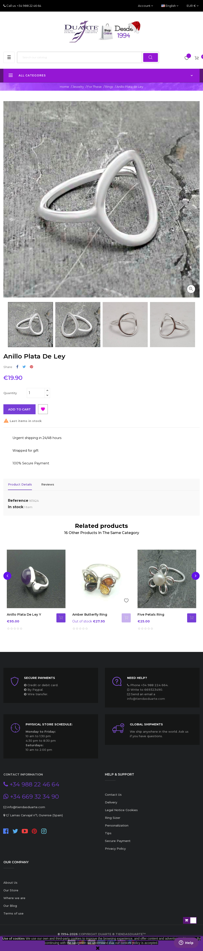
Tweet (24, 366)
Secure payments (39, 677)
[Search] (88, 57)
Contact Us (113, 794)
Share (17, 366)
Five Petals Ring (151, 614)
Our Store (10, 889)
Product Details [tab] (20, 484)
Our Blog (10, 905)
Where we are (14, 897)
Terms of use (13, 912)
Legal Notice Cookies (121, 809)
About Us (10, 882)
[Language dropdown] (169, 6)
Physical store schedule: (49, 724)
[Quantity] (36, 393)
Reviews (47, 484)
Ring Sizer (112, 817)
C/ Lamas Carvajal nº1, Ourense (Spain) (34, 814)
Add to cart (19, 409)
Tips (108, 832)
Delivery (111, 802)
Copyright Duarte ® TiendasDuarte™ (112, 933)
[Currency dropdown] (193, 6)
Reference (18, 500)
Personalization (116, 825)
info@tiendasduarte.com (146, 698)
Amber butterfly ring (89, 614)
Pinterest (31, 366)
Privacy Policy (115, 848)
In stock (15, 506)
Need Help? (137, 677)
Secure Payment (117, 840)
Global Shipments (146, 724)
